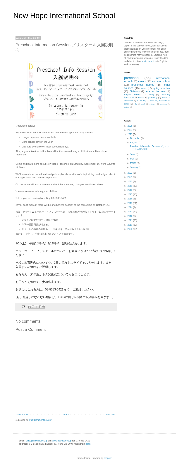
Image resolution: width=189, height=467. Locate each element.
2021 (130, 177)
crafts (141, 97)
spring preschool (161, 88)
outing (151, 94)
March (133, 163)
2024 (130, 130)
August (134, 142)
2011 (130, 220)
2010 (130, 225)
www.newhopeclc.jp (62, 440)
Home (66, 414)
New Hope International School (64, 15)
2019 (130, 185)
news (143, 88)
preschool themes (142, 84)
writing (126, 107)
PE (135, 104)
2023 (130, 134)
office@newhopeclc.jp (36, 440)
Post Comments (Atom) (40, 420)
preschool (131, 78)
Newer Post (22, 414)
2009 (130, 229)
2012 (130, 216)
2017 (130, 194)
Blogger (107, 458)
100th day (141, 101)
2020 (130, 181)
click (88, 444)
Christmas (135, 91)
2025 (130, 126)
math (143, 104)
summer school (161, 81)
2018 (130, 190)
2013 (130, 211)
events (142, 81)
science (153, 104)
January (134, 167)
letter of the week (156, 91)
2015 (130, 203)
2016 (130, 198)
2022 (130, 173)
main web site (149, 61)
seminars (163, 104)
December (135, 138)
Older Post (110, 414)
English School (132, 94)
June (132, 154)
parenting (152, 97)
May (132, 158)
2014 (130, 207)
